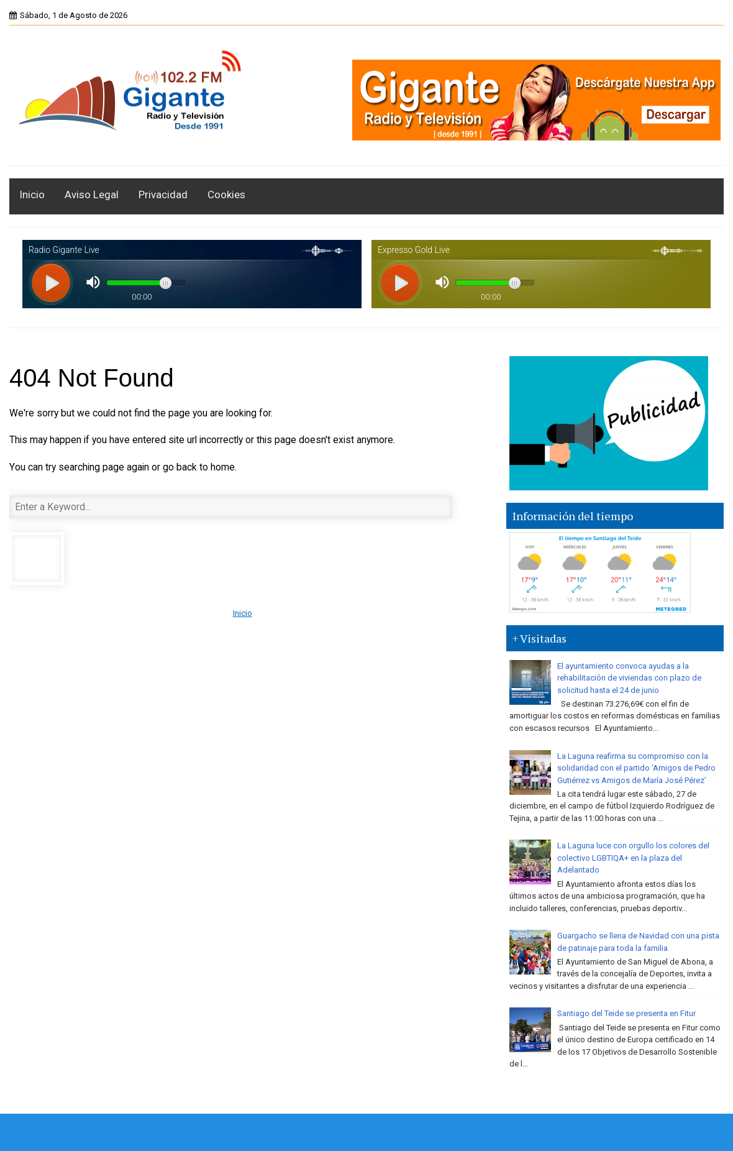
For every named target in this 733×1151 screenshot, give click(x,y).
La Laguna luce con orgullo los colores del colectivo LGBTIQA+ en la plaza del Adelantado (633, 857)
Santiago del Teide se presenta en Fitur (626, 1013)
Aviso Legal (92, 194)
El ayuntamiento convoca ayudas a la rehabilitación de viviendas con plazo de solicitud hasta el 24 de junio (629, 678)
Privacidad (163, 194)
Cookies (226, 194)
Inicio (32, 194)
